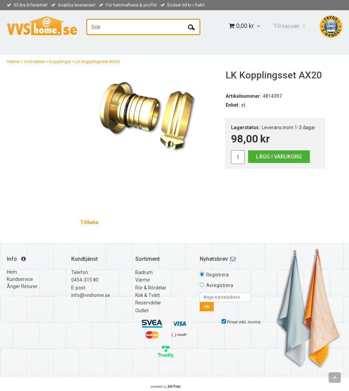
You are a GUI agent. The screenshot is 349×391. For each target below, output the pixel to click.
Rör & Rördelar (150, 287)
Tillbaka (89, 222)
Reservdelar (148, 302)
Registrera (217, 274)
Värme (13, 61)
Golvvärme (34, 61)
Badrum (144, 272)
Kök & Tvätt (147, 295)
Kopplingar (60, 61)
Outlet (142, 310)
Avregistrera (219, 285)
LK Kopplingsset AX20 (97, 61)
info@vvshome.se (90, 295)
